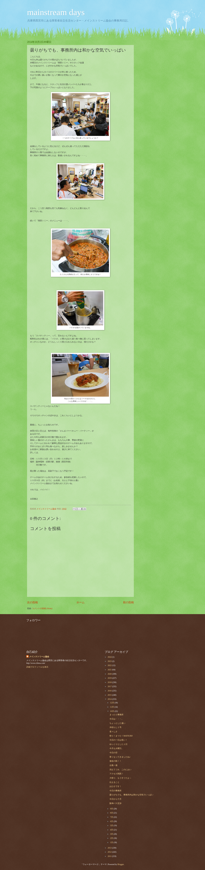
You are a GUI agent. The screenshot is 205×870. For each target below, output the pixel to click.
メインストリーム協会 (39, 657)
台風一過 (113, 765)
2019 (110, 678)
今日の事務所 (115, 791)
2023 (110, 661)
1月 (111, 842)
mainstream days (56, 12)
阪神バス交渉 (115, 803)
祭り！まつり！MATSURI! (121, 736)
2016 (110, 691)
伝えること (114, 782)
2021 (110, 670)
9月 (111, 809)
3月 (111, 834)
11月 (112, 707)
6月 (111, 821)
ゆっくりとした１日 (118, 744)
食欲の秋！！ (115, 761)
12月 (112, 703)
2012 (110, 852)
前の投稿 (128, 602)
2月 (111, 838)
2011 (110, 856)
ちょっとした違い (117, 723)
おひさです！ (115, 786)
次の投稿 (32, 602)
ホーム (80, 602)
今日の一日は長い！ (118, 740)
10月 (112, 711)
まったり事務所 (116, 715)
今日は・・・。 (116, 719)
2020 (110, 674)
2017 (110, 686)
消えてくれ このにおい (120, 770)
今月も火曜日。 (116, 748)
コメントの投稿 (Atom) (42, 608)
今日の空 (113, 753)
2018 (110, 682)
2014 (110, 699)
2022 (110, 665)
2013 (110, 848)
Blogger (120, 864)
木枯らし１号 (115, 727)
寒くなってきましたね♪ (119, 757)
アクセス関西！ (116, 774)
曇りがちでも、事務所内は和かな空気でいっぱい (131, 795)
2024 (110, 657)
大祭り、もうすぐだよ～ (120, 778)
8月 (111, 813)
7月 (111, 817)
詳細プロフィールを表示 (37, 667)
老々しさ (113, 732)
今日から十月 (115, 799)
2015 (110, 695)
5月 (111, 825)
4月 (111, 830)
